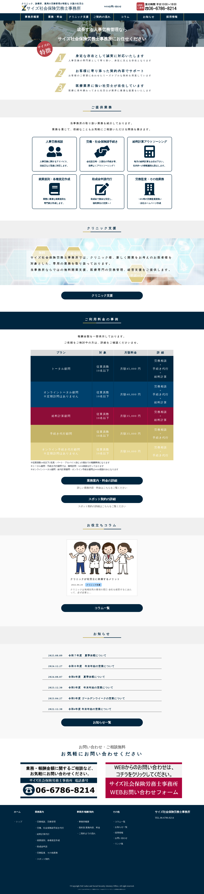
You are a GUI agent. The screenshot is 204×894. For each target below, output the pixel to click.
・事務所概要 (83, 822)
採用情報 (172, 16)
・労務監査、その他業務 (46, 853)
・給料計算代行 (42, 834)
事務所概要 (32, 16)
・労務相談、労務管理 (45, 822)
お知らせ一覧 (102, 722)
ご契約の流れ (102, 16)
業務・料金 (55, 16)
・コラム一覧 (119, 822)
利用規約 (117, 889)
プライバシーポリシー (109, 889)
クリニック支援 (79, 16)
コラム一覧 (102, 608)
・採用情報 (118, 833)
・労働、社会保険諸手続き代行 (49, 828)
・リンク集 (118, 844)
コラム (125, 16)
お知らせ (148, 16)
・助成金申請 (41, 847)
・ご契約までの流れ (86, 833)
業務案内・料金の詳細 (102, 480)
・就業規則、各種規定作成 (47, 840)
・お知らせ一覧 (120, 827)
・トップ (18, 822)
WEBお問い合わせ (112, 6)
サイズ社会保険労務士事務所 (51, 8)
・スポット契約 (42, 859)
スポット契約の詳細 (102, 499)
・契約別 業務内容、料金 (88, 828)
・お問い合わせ (120, 838)
